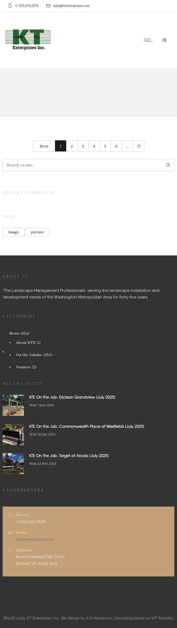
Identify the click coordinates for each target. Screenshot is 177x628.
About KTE (25, 342)
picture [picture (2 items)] (37, 232)
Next (44, 146)
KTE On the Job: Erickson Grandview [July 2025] (72, 397)
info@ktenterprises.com (35, 539)
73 (139, 146)
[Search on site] (88, 165)
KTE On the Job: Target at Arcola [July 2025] (69, 455)
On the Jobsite (29, 354)
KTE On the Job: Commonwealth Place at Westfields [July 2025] (86, 426)
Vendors (23, 367)
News (14, 333)
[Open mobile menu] (149, 40)
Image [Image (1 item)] (13, 232)
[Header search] (164, 40)
